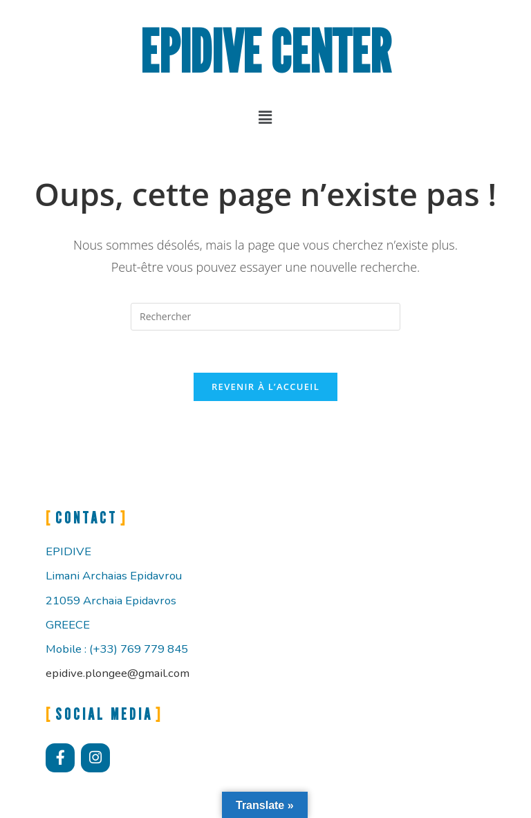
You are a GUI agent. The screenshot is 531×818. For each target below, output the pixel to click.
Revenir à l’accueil (265, 386)
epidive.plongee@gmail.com (117, 673)
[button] (265, 117)
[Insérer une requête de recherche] (265, 317)
